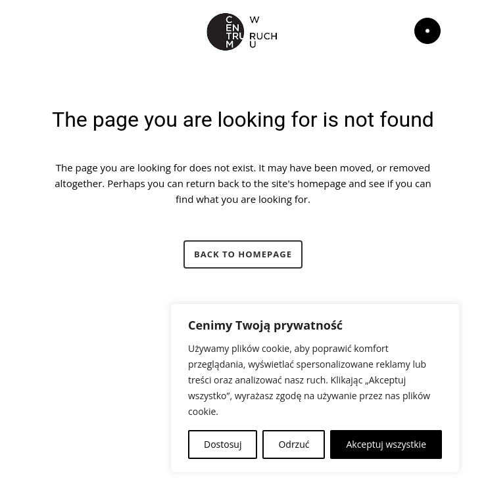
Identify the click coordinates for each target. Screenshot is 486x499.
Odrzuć (293, 444)
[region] (315, 388)
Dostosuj (222, 444)
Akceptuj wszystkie (386, 444)
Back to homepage (243, 254)
